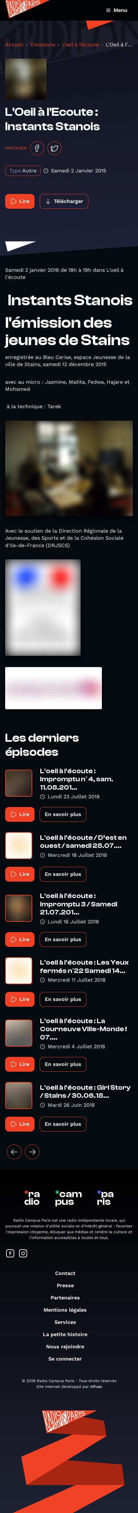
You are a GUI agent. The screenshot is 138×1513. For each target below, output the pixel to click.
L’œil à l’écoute (80, 44)
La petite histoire (68, 1334)
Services (68, 1322)
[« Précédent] (14, 1152)
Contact (68, 1273)
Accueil (14, 44)
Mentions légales (68, 1310)
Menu (116, 10)
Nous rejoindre (68, 1346)
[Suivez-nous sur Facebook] (10, 1254)
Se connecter (68, 1359)
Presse (68, 1285)
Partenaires (68, 1298)
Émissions (42, 44)
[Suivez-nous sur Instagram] (23, 1254)
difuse (96, 1386)
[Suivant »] (32, 1152)
